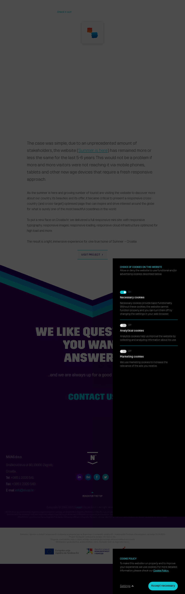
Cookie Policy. (161, 570)
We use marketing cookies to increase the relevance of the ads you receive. (149, 249)
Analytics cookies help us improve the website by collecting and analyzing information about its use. (149, 223)
